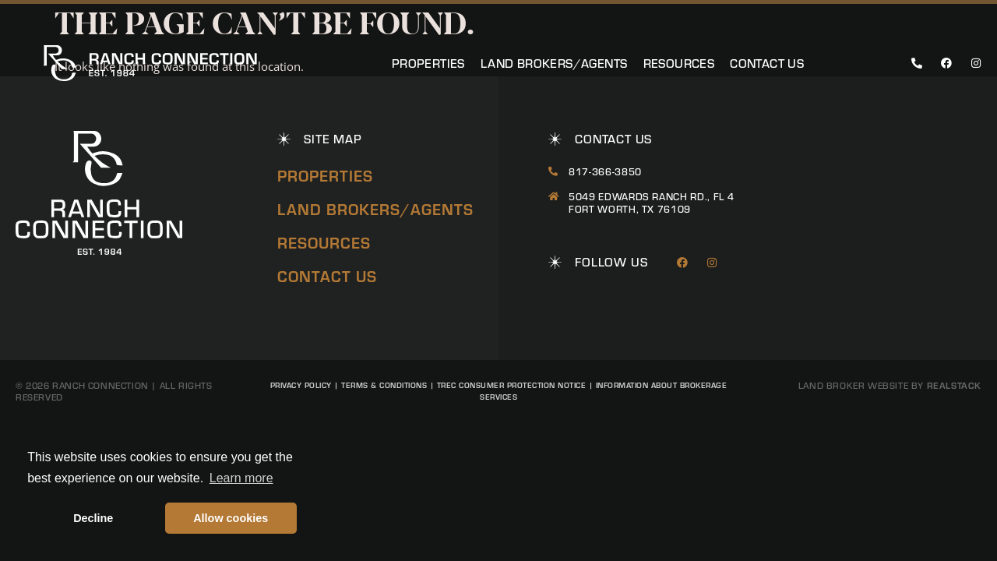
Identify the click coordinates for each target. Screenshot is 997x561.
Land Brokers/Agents (554, 63)
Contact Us (767, 63)
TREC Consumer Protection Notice (512, 384)
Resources (679, 63)
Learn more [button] (241, 478)
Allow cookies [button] (230, 518)
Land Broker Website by (889, 385)
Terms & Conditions (384, 384)
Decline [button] (93, 518)
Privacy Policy (301, 384)
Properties (428, 63)
